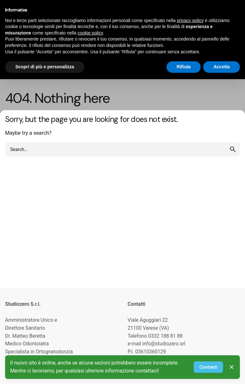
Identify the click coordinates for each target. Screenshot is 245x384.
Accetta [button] (221, 66)
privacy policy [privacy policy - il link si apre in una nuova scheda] (190, 20)
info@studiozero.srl (163, 344)
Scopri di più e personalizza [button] (44, 66)
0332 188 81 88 (165, 336)
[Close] (231, 367)
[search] (233, 149)
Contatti (208, 367)
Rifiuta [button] (184, 66)
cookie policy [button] (90, 32)
